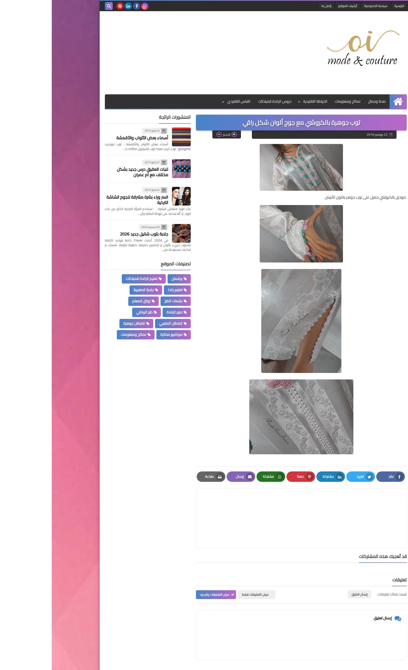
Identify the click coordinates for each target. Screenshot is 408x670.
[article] (200, 506)
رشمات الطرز (122, 301)
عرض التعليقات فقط (203, 570)
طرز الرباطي (92, 312)
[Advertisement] (148, 52)
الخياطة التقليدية (263, 101)
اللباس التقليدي (186, 101)
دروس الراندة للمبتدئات (222, 101)
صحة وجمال (325, 101)
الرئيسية (347, 6)
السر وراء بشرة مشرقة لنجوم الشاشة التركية (85, 199)
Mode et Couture (291, 663)
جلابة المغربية (92, 289)
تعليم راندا (123, 289)
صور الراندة (123, 312)
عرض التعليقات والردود (163, 570)
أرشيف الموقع (295, 6)
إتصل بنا (274, 6)
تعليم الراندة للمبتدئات (90, 278)
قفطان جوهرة (82, 323)
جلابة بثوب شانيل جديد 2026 (92, 234)
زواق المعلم (89, 301)
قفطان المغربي (119, 323)
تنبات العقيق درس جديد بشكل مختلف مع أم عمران (90, 172)
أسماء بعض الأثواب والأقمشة (90, 138)
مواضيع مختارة (120, 334)
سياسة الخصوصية (323, 6)
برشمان (125, 278)
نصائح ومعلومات (296, 101)
